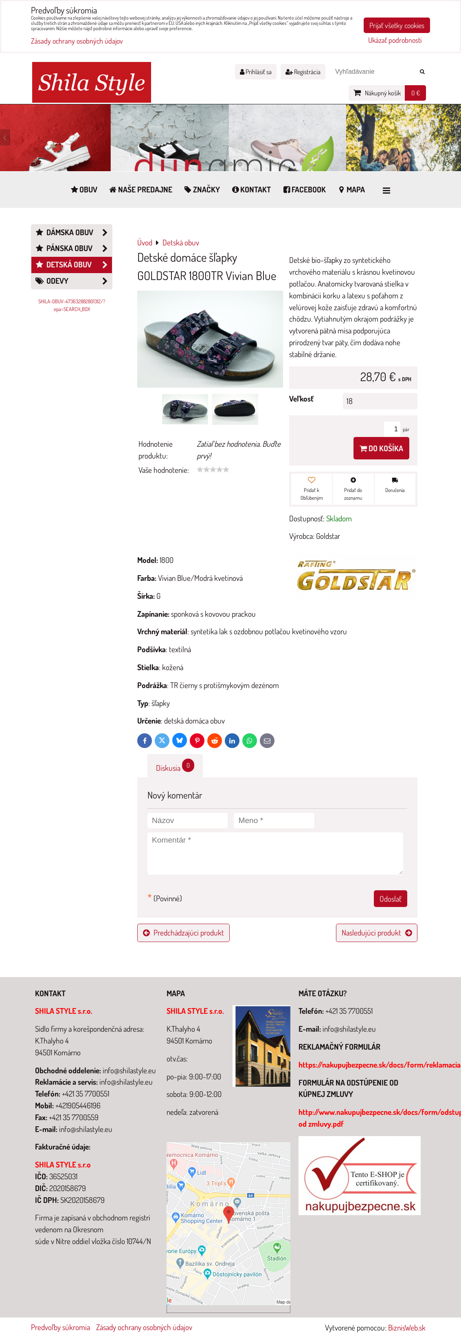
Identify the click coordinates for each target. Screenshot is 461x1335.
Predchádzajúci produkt (183, 932)
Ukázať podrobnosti (394, 40)
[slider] (213, 469)
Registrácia (303, 72)
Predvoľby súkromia (60, 1327)
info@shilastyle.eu (349, 1029)
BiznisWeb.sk (407, 1327)
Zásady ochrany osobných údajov (144, 1327)
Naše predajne (140, 189)
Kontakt (250, 189)
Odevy (73, 281)
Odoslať (391, 899)
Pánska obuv (73, 248)
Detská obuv (73, 265)
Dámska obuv (73, 233)
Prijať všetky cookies (396, 25)
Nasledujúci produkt (377, 932)
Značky (201, 189)
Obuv (83, 189)
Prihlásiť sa (256, 72)
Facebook (303, 189)
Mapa (350, 189)
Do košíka (381, 448)
